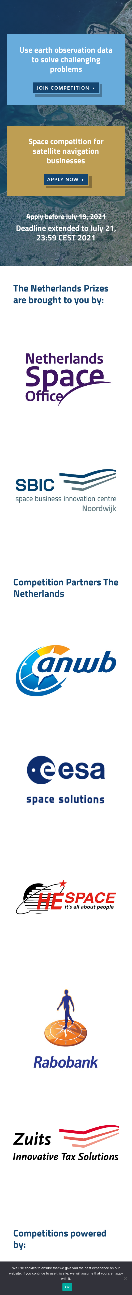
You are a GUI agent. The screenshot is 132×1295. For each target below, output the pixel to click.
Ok (67, 1287)
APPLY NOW (63, 180)
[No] (125, 1278)
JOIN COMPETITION (62, 88)
